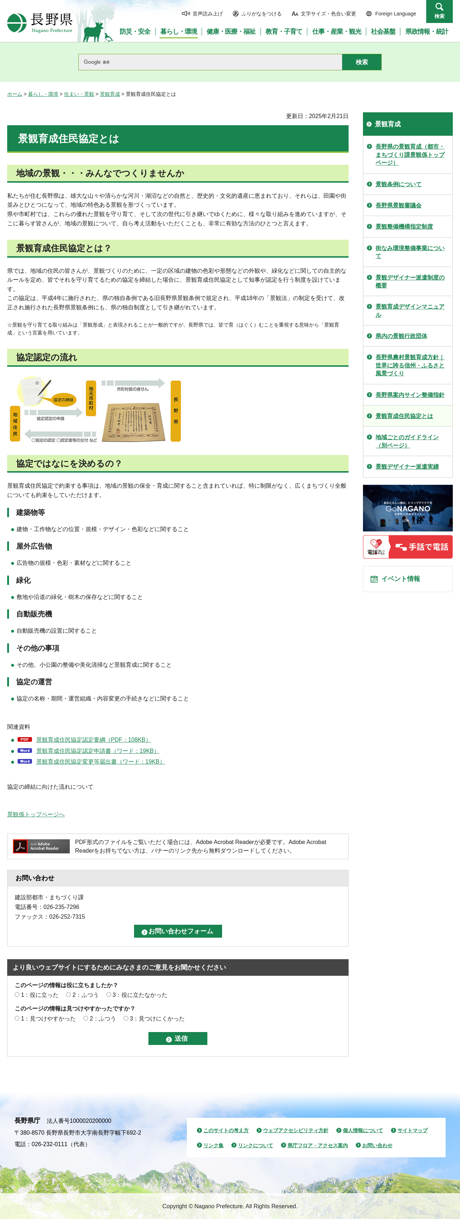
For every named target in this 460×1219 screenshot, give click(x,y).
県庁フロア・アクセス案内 (318, 1145)
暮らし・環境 (43, 94)
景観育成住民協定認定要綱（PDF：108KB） (93, 740)
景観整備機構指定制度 (404, 227)
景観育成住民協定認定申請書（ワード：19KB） (98, 751)
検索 (439, 16)
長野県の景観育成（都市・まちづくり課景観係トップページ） (410, 155)
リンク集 (213, 1145)
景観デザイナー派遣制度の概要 (410, 282)
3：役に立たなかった (139, 995)
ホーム (14, 94)
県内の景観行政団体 (401, 336)
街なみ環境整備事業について (410, 252)
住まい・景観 (79, 94)
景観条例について (399, 184)
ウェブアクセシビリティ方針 (295, 1130)
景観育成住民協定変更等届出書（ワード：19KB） (100, 762)
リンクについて (255, 1145)
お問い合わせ (377, 1145)
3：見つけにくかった (157, 1019)
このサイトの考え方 (226, 1130)
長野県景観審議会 (399, 205)
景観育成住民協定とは (404, 416)
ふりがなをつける (262, 14)
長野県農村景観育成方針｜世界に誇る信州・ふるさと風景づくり (410, 365)
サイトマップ (412, 1130)
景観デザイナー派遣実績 (407, 467)
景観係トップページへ (36, 814)
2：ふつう (86, 995)
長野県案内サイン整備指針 (410, 395)
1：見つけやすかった (48, 1019)
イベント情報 (402, 581)
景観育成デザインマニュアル (410, 311)
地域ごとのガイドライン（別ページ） (407, 441)
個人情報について (363, 1130)
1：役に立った (40, 995)
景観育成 (110, 94)
